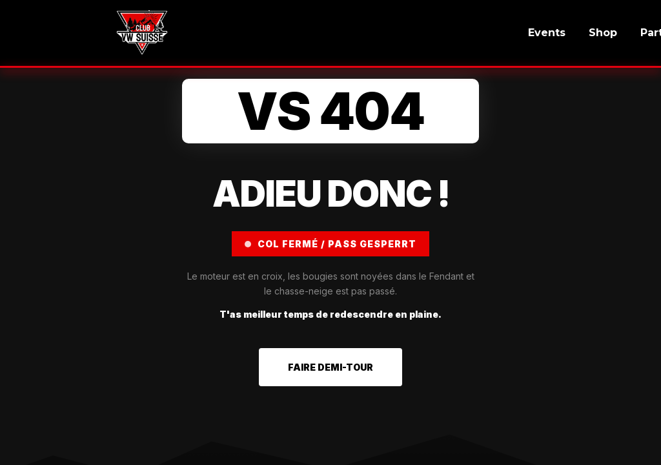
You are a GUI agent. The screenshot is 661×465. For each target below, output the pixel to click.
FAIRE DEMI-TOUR (330, 367)
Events (546, 32)
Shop (603, 32)
